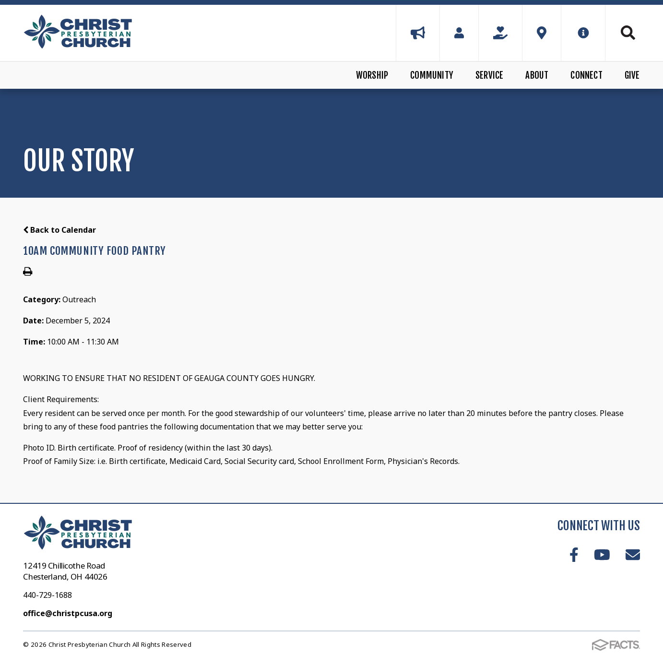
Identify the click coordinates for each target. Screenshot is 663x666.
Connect (586, 75)
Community (431, 75)
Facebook (574, 554)
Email (633, 554)
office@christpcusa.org (67, 613)
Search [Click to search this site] (628, 32)
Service (489, 75)
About (536, 75)
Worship (372, 75)
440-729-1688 (47, 595)
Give (632, 75)
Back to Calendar (59, 230)
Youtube (602, 554)
